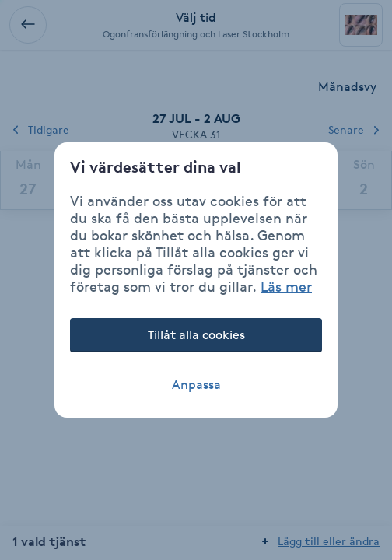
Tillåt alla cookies (196, 334)
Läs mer (286, 286)
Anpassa (196, 384)
